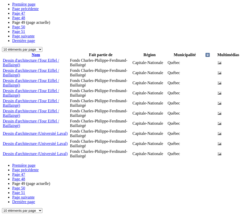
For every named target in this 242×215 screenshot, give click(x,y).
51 (18, 31)
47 (18, 13)
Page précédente (25, 9)
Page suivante (23, 36)
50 (18, 27)
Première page (24, 4)
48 (18, 18)
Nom (36, 55)
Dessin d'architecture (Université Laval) (35, 133)
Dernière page (23, 40)
